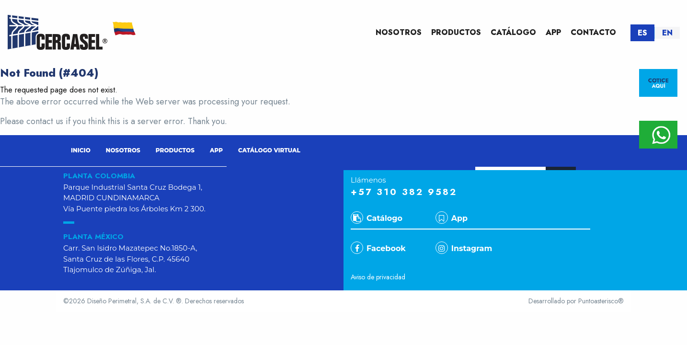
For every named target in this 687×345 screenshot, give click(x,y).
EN (667, 32)
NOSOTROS (399, 32)
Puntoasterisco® (601, 301)
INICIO (81, 150)
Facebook (378, 248)
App (451, 218)
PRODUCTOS (456, 32)
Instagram (463, 248)
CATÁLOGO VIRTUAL (269, 150)
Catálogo (376, 218)
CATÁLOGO (513, 32)
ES (642, 32)
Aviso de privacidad (378, 277)
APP (553, 32)
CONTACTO (593, 32)
